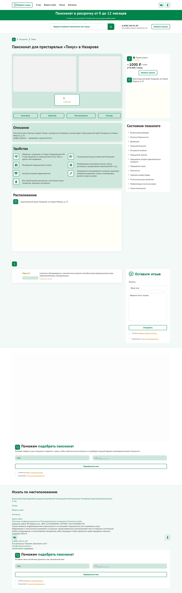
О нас (38, 5)
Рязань (73, 498)
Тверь (99, 498)
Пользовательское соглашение (53, 521)
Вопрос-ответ (50, 5)
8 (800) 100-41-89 (130, 25)
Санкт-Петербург (83, 498)
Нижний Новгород (56, 498)
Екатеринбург (26, 498)
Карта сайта (17, 519)
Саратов (93, 498)
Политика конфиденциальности (26, 521)
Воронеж (16, 498)
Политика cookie (74, 521)
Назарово (23, 39)
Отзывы (109, 115)
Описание (25, 115)
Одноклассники (167, 5)
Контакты (72, 5)
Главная (14, 39)
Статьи (62, 5)
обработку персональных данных (148, 333)
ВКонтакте (161, 5)
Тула (104, 498)
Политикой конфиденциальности (149, 339)
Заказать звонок (148, 72)
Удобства (52, 115)
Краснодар (36, 498)
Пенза (67, 498)
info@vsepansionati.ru (21, 546)
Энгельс (109, 498)
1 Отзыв (136, 60)
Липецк (44, 498)
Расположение (81, 115)
